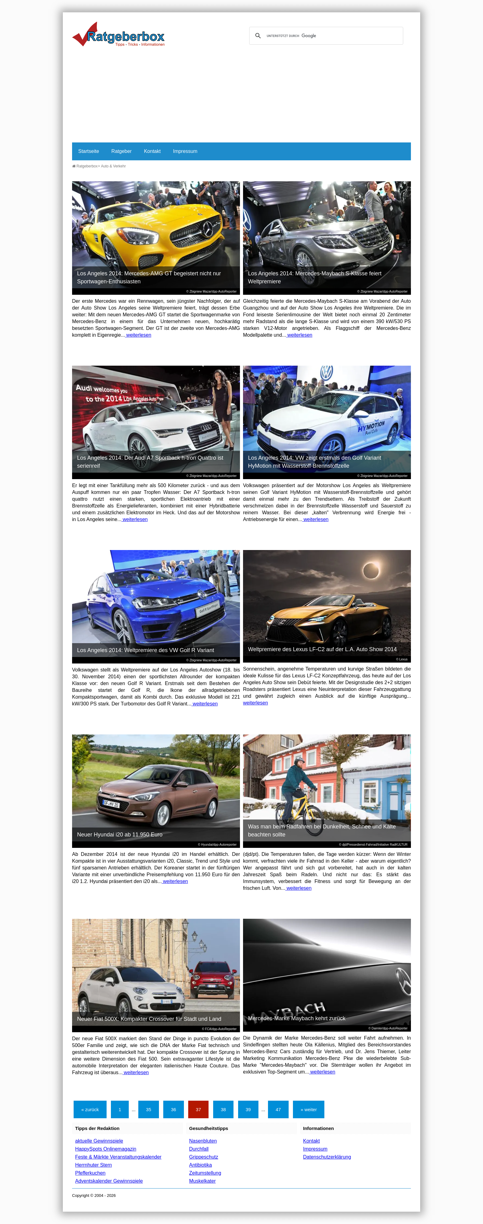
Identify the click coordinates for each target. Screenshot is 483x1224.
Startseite (88, 151)
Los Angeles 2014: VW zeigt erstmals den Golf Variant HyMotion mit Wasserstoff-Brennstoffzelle (314, 462)
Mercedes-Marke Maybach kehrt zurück (296, 1018)
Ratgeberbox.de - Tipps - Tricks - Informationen (118, 34)
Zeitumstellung (205, 1173)
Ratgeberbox (85, 166)
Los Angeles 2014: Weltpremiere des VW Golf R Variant (145, 650)
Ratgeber (122, 151)
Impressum (185, 151)
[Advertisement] (241, 96)
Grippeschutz (203, 1157)
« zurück (90, 1109)
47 (278, 1109)
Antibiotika (200, 1165)
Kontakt (152, 151)
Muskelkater (202, 1181)
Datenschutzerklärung (327, 1157)
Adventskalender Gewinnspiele (109, 1181)
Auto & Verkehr (113, 166)
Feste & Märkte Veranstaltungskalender (118, 1157)
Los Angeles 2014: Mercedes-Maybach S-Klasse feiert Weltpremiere (314, 277)
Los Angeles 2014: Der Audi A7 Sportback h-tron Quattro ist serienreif (150, 462)
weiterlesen (138, 335)
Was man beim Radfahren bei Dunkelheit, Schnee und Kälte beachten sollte (322, 831)
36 (173, 1109)
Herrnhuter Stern (93, 1165)
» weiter (309, 1109)
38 (223, 1109)
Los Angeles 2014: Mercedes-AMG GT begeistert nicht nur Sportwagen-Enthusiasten (149, 277)
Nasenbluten (203, 1141)
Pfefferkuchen (90, 1173)
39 (248, 1109)
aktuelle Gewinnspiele (99, 1141)
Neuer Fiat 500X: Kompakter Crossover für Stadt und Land (149, 1019)
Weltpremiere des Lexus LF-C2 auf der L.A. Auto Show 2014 (322, 649)
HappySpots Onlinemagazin (105, 1149)
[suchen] (325, 35)
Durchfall (199, 1149)
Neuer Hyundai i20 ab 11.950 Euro (119, 835)
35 (148, 1109)
